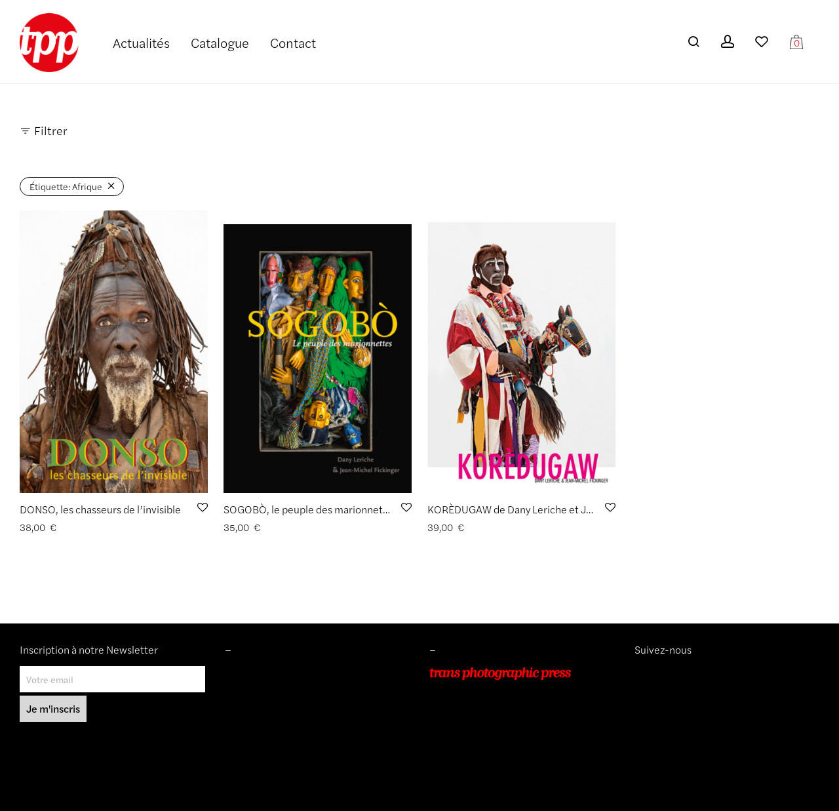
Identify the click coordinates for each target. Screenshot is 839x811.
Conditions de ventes (268, 691)
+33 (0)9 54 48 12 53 (474, 729)
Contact (293, 42)
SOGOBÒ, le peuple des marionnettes (310, 509)
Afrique (65, 186)
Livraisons (245, 710)
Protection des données (273, 729)
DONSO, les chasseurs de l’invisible (100, 509)
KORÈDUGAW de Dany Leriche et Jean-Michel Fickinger (555, 509)
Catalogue (220, 42)
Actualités (141, 42)
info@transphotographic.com (489, 747)
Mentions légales (260, 673)
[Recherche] (693, 41)
